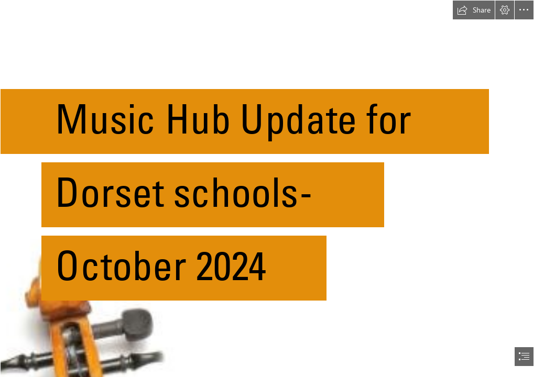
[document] (272, 188)
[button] (474, 10)
